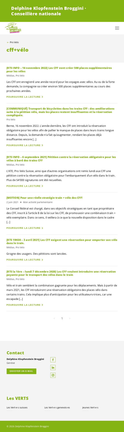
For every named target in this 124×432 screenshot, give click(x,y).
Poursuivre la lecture (23, 97)
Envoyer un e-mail (21, 371)
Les (57, 407)
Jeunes (90, 407)
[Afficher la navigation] (117, 28)
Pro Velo (14, 42)
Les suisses (17, 407)
